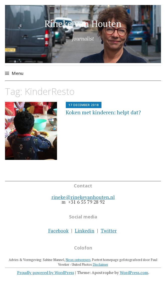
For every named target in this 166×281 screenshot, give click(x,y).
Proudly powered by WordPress (45, 272)
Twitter (109, 230)
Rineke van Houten (83, 24)
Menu (17, 73)
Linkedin (84, 230)
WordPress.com (134, 272)
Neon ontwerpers (78, 259)
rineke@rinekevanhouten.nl (83, 197)
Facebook (58, 230)
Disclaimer (100, 264)
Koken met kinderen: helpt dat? (103, 112)
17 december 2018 (83, 105)
